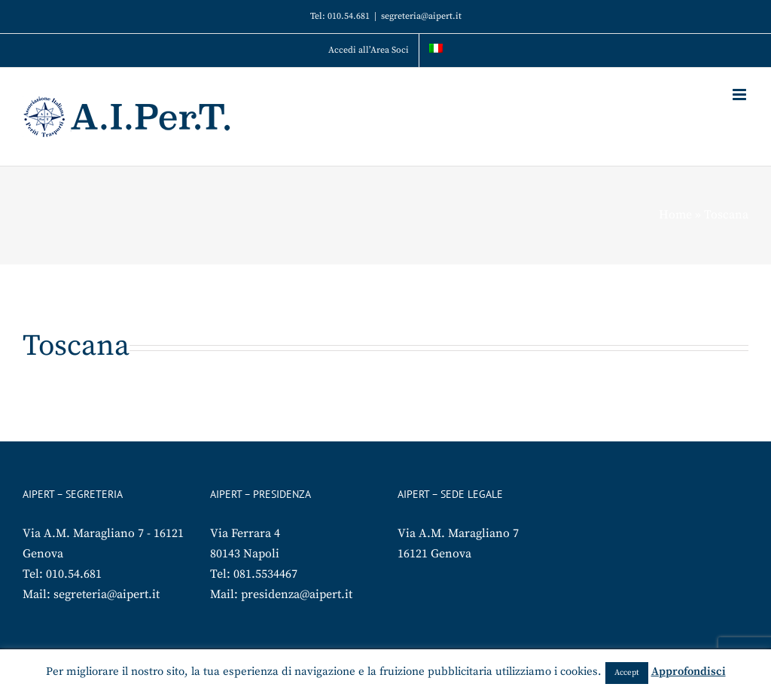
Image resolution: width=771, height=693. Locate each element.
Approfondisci (688, 671)
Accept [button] (626, 672)
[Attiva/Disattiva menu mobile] (740, 94)
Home (675, 214)
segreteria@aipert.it (421, 16)
